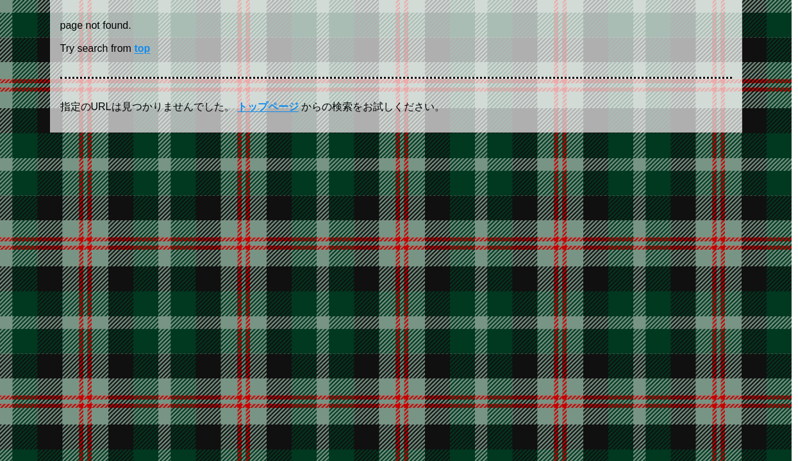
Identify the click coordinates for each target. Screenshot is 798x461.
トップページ (268, 106)
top (142, 48)
